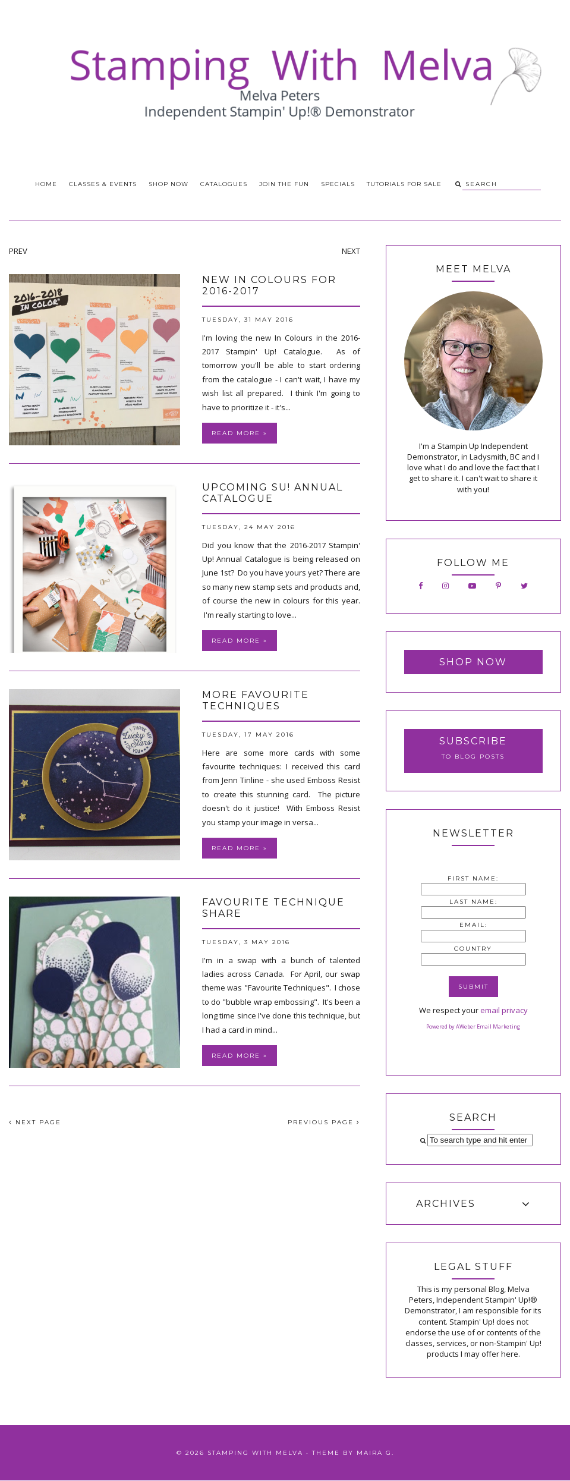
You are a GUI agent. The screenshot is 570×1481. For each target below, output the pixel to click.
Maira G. (375, 1453)
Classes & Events (103, 184)
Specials (338, 184)
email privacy (504, 1010)
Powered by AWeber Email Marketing (473, 1026)
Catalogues (223, 184)
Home (46, 184)
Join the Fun (284, 184)
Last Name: (473, 901)
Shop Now (168, 184)
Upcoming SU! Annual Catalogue (272, 493)
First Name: (473, 878)
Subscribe (473, 741)
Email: (473, 925)
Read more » (239, 433)
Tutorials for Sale (404, 184)
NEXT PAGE (35, 1122)
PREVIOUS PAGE (324, 1122)
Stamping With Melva (255, 1453)
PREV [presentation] (18, 251)
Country (473, 948)
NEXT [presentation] (351, 251)
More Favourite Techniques (255, 700)
